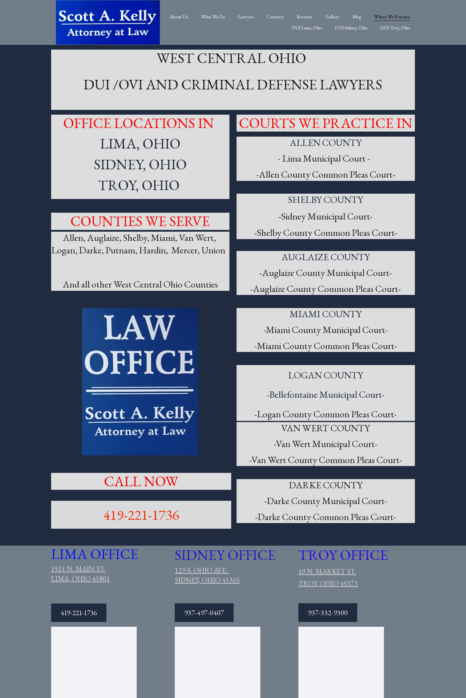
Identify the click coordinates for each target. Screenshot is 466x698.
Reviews (304, 17)
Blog (357, 17)
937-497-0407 (204, 612)
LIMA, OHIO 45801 (80, 578)
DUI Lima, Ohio (307, 28)
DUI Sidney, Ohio (351, 28)
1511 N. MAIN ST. (78, 568)
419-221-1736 (141, 515)
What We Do (213, 17)
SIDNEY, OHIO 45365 (207, 580)
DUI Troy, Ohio (395, 28)
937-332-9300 (328, 612)
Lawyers (246, 17)
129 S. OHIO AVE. (202, 570)
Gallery (332, 17)
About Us (178, 17)
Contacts (275, 17)
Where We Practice (392, 17)
